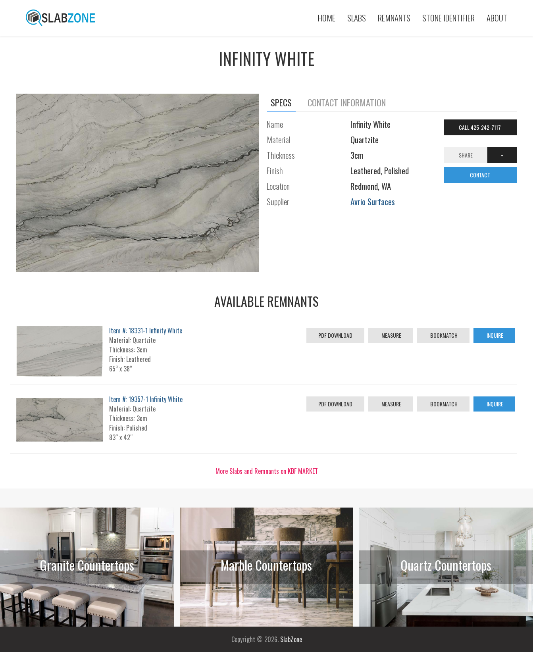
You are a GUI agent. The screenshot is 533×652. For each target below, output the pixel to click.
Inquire (494, 335)
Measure (390, 335)
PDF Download (335, 335)
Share (466, 155)
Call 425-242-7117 (480, 127)
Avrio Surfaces (372, 201)
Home (326, 18)
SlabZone (291, 639)
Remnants (394, 18)
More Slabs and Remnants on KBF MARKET (267, 471)
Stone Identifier (448, 18)
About (497, 18)
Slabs (356, 18)
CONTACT (480, 175)
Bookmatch (443, 335)
